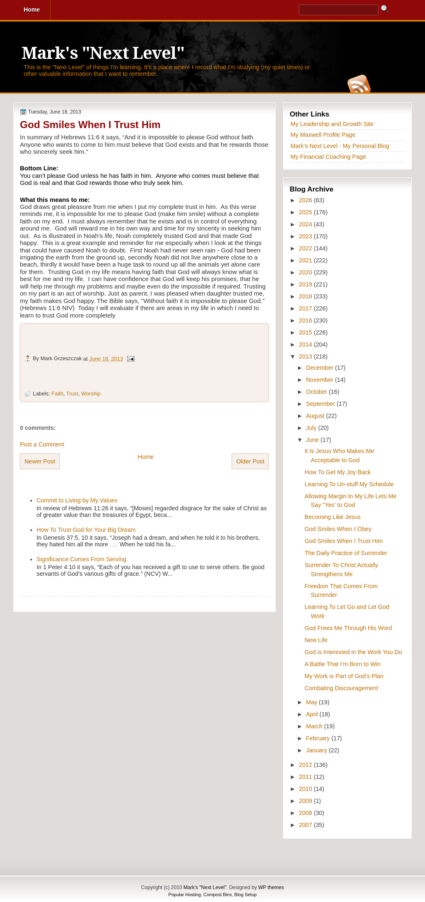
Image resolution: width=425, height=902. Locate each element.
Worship (91, 393)
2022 (306, 248)
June (313, 439)
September (321, 403)
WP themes (271, 887)
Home (146, 456)
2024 (306, 224)
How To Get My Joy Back (338, 472)
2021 (306, 260)
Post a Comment (42, 444)
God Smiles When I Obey (338, 529)
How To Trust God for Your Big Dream (86, 529)
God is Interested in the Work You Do (353, 652)
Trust (72, 393)
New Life (316, 640)
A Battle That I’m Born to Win (343, 664)
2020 (306, 272)
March (315, 726)
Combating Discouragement (341, 688)
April (313, 714)
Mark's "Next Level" (103, 53)
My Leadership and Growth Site (332, 124)
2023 (306, 236)
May (312, 702)
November (320, 379)
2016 (306, 320)
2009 (306, 801)
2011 (306, 776)
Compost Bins (217, 894)
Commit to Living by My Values (77, 500)
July (312, 427)
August (316, 415)
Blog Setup (245, 894)
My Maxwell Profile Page (323, 134)
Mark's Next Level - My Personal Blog (340, 146)
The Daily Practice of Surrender (346, 553)
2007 (306, 825)
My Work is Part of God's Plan (344, 676)
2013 (306, 356)
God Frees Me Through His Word (348, 628)
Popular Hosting (185, 894)
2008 (306, 813)
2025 (306, 212)
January (317, 750)
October (317, 391)
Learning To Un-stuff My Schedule (349, 484)
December (320, 367)
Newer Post (39, 461)
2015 (306, 332)
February (318, 738)
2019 (306, 284)
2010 (306, 789)
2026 (306, 200)
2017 (306, 308)
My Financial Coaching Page (328, 156)
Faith (57, 393)
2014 (306, 344)
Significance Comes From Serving (81, 559)
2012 (306, 764)
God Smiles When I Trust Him (90, 124)
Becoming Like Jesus (333, 517)
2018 (306, 296)
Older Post (250, 461)
